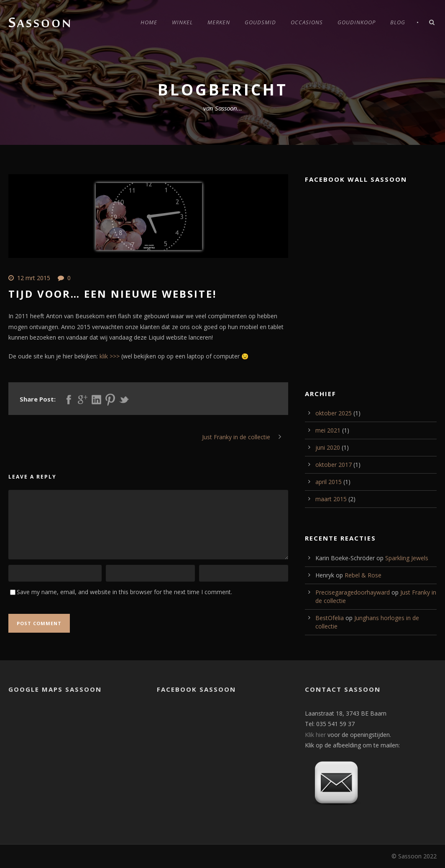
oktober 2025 (333, 413)
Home (149, 22)
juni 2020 (327, 447)
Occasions (307, 22)
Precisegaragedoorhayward (352, 592)
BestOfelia (329, 618)
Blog (397, 22)
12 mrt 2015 (33, 278)
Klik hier (315, 735)
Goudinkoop (357, 22)
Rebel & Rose (363, 575)
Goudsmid (260, 22)
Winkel (182, 22)
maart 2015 (331, 499)
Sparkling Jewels (406, 558)
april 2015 (328, 482)
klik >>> (110, 356)
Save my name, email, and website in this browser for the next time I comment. (124, 592)
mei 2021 (327, 430)
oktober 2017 (333, 465)
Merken (218, 22)
